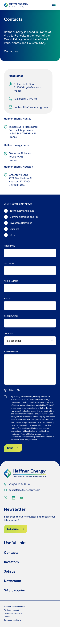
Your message (11, 351)
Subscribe (13, 529)
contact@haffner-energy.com (31, 107)
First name (9, 246)
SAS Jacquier (14, 590)
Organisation (11, 316)
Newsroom (12, 580)
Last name (9, 263)
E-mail (7, 298)
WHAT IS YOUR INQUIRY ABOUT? (18, 204)
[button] (54, 5)
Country (8, 333)
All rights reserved (11, 610)
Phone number (11, 281)
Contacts (11, 552)
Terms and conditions (12, 620)
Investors (11, 562)
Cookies (7, 617)
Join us (9, 571)
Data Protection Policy (13, 613)
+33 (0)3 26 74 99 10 (19, 484)
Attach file (14, 390)
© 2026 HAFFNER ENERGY (14, 606)
